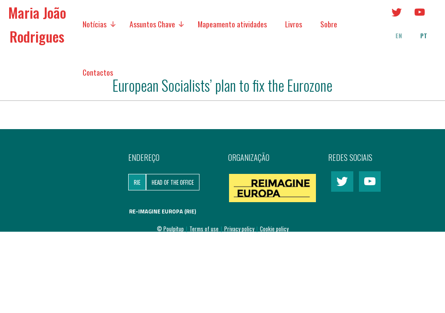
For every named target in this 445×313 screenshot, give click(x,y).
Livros (293, 24)
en (398, 35)
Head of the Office (173, 182)
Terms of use (204, 228)
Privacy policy (240, 228)
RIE (137, 182)
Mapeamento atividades (232, 24)
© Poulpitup (170, 228)
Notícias (94, 24)
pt (423, 35)
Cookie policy (274, 228)
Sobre (328, 24)
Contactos (98, 72)
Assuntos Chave (152, 24)
